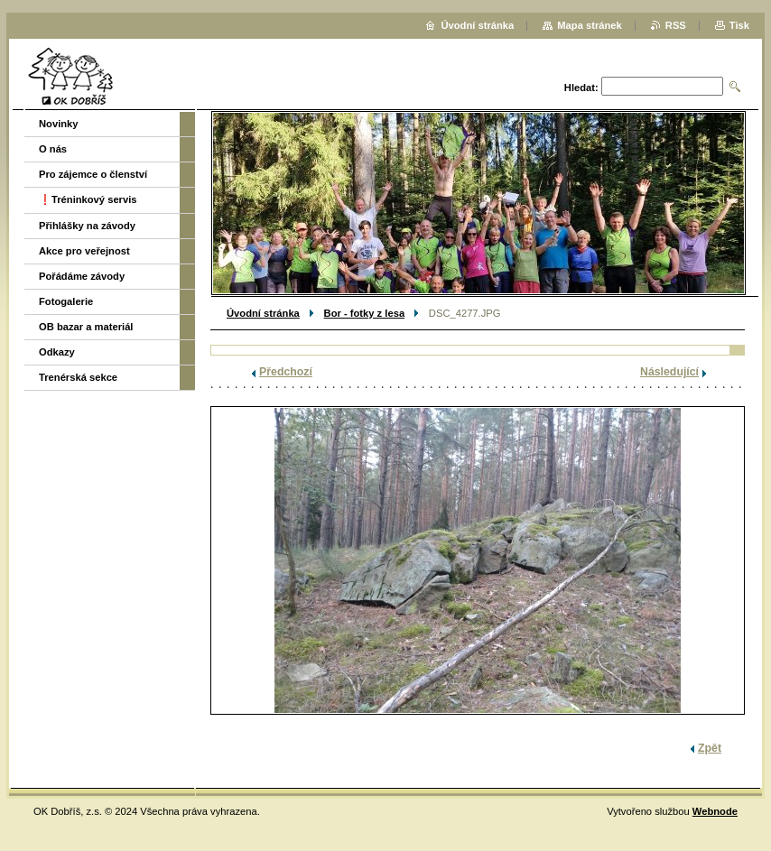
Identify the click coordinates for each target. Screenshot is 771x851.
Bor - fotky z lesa (364, 313)
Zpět (709, 748)
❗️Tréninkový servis (88, 199)
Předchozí (285, 371)
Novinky (59, 123)
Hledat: (581, 87)
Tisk (739, 25)
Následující (669, 371)
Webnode (715, 811)
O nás (53, 148)
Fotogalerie (66, 301)
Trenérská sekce (78, 377)
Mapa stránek (589, 25)
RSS (675, 25)
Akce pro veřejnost (84, 250)
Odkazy (57, 352)
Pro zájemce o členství (93, 174)
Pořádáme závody (82, 276)
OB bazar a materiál (86, 326)
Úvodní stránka (263, 313)
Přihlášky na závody (87, 225)
